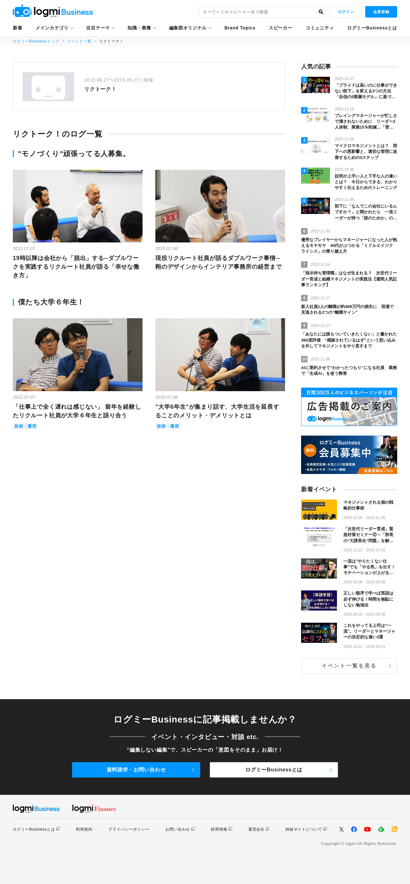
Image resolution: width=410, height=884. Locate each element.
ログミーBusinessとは (372, 27)
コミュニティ (320, 27)
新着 (17, 27)
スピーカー (280, 27)
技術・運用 (25, 426)
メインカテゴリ (52, 27)
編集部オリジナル (188, 27)
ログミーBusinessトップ (36, 41)
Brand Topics (240, 27)
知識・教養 (139, 27)
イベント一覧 (79, 41)
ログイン (346, 12)
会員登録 (381, 12)
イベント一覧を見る (349, 665)
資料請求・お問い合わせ (136, 769)
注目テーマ (98, 27)
